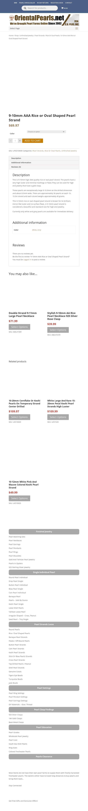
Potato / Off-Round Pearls (19, 641)
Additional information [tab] (21, 162)
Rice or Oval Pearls (53, 35)
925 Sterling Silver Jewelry (19, 567)
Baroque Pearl (14, 596)
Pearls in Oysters (16, 563)
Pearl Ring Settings (16, 693)
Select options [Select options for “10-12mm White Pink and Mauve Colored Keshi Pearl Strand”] (19, 498)
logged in (27, 259)
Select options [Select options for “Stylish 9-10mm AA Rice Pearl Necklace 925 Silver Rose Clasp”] (58, 330)
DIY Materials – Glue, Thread (20, 704)
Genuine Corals (15, 671)
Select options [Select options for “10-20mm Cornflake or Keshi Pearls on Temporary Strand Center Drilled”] (19, 417)
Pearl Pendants (15, 548)
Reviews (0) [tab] (16, 167)
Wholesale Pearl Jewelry (18, 736)
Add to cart (33, 140)
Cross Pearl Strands (17, 660)
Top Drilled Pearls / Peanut (20, 664)
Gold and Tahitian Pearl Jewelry (22, 559)
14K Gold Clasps (15, 718)
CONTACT (68, 3)
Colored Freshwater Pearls (19, 751)
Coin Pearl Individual (17, 592)
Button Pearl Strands (17, 645)
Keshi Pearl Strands (17, 652)
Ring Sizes (13, 748)
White (34, 230)
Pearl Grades (14, 732)
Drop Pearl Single (16, 581)
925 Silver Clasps (16, 715)
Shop (16, 35)
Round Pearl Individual (18, 577)
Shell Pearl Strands (16, 668)
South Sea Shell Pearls (18, 744)
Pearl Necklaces (15, 540)
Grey (39, 230)
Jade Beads (13, 683)
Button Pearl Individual (18, 585)
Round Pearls (14, 629)
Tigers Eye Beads (16, 675)
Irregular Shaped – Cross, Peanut (22, 615)
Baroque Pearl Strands (18, 637)
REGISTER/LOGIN (57, 3)
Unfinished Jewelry (26, 35)
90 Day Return (42, 3)
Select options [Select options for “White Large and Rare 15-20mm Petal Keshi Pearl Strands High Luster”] (58, 417)
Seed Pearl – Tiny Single (18, 619)
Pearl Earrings (14, 544)
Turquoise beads (16, 679)
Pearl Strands (39, 35)
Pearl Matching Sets (17, 537)
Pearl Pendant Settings (18, 697)
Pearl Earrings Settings (18, 701)
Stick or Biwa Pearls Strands (20, 656)
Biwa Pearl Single (16, 589)
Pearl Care (13, 740)
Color (12, 133)
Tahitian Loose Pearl (17, 612)
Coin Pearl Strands (16, 648)
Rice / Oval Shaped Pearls (19, 633)
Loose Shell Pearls (16, 608)
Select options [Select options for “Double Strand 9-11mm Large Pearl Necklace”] (19, 327)
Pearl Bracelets (15, 556)
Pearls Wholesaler (27, 3)
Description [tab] (16, 158)
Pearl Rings (13, 552)
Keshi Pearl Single (16, 604)
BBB (15, 3)
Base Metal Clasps (16, 722)
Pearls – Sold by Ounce (18, 600)
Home (11, 35)
